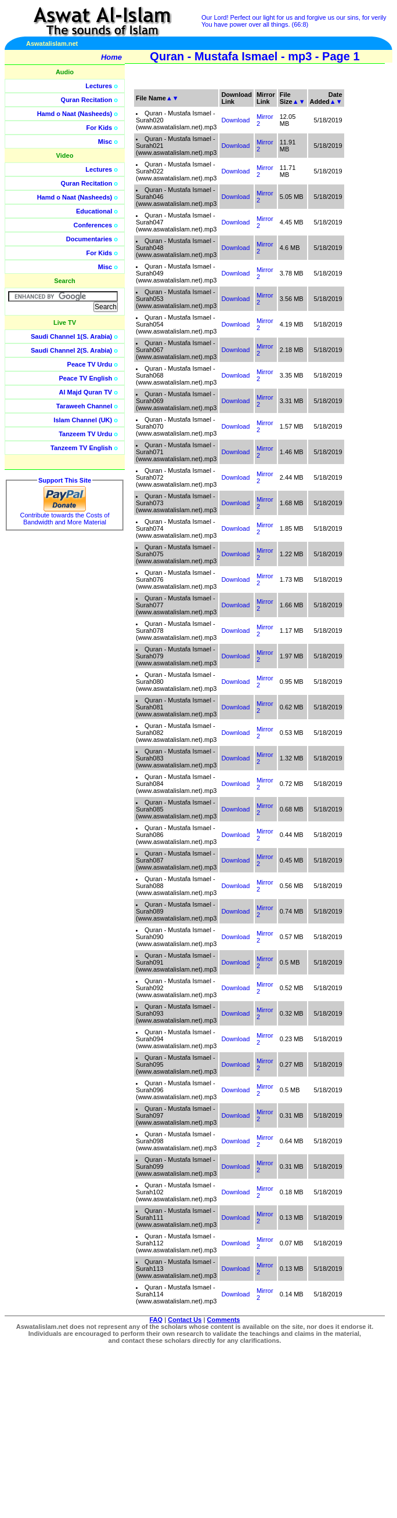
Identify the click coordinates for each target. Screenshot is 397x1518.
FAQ (156, 1319)
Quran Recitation (87, 99)
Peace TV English (86, 378)
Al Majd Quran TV (86, 392)
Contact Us (184, 1319)
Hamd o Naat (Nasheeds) (75, 113)
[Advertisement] (341, 261)
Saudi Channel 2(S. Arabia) (71, 350)
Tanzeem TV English (81, 447)
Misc (105, 141)
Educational (94, 211)
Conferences (93, 225)
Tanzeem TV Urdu (85, 433)
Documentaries (89, 239)
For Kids (99, 127)
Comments (223, 1319)
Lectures (98, 85)
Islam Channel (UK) (82, 419)
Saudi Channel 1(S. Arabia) (71, 336)
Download (235, 120)
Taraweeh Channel (84, 406)
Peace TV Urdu (90, 364)
